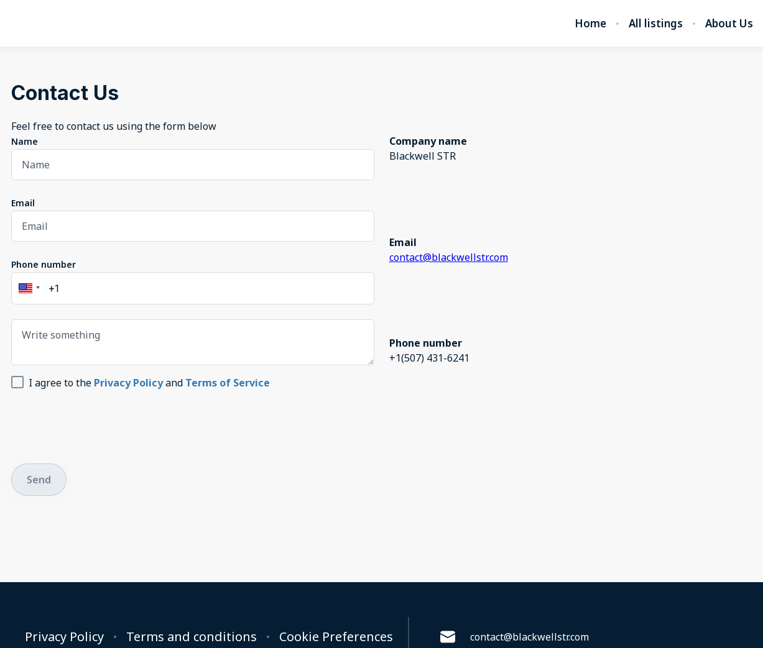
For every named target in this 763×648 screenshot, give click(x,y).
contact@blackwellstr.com (448, 257)
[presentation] (105, 424)
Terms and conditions (191, 637)
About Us (729, 23)
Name (24, 141)
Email (23, 203)
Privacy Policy (64, 637)
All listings (656, 23)
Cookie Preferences (336, 637)
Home (590, 23)
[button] (27, 288)
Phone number (43, 264)
